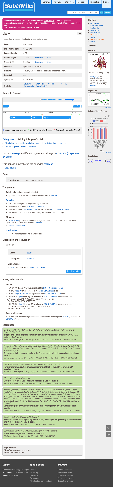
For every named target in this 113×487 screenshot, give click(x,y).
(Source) (108, 108)
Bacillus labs (94, 28)
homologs (15, 153)
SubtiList (40, 84)
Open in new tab (73, 271)
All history (34, 473)
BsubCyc (27, 84)
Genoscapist (29, 86)
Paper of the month (96, 26)
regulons (48, 164)
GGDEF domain (30, 210)
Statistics (34, 476)
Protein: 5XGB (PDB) (96, 73)
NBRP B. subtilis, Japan (53, 288)
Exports (92, 42)
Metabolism (10, 143)
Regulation (94, 2)
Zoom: (60, 100)
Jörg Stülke (10, 319)
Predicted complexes (97, 40)
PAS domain (32, 207)
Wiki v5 (49, 21)
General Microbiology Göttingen (15, 470)
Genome (46, 2)
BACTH (66, 317)
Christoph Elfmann (20, 473)
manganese (34, 28)
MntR (23, 28)
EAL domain (56, 210)
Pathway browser (64, 473)
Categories (8, 139)
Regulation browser (65, 481)
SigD (12, 268)
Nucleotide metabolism (25, 143)
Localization (11, 231)
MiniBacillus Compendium (41, 481)
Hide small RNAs (49, 100)
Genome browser (64, 470)
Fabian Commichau (46, 291)
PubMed (53, 196)
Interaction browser (65, 476)
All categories (94, 31)
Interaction (69, 2)
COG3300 (61, 153)
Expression (82, 2)
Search (107, 12)
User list (33, 470)
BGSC (46, 297)
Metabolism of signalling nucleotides (51, 143)
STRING (64, 84)
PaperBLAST (41, 86)
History (106, 2)
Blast (49, 58)
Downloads (34, 478)
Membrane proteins (28, 147)
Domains (10, 200)
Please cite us (95, 35)
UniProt (51, 84)
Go (101, 12)
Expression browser (65, 478)
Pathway (57, 2)
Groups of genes (12, 147)
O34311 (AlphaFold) (17, 226)
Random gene (95, 33)
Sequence (39, 58)
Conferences (94, 24)
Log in (106, 6)
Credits (92, 37)
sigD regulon (41, 268)
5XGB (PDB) (14, 221)
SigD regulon (10, 168)
